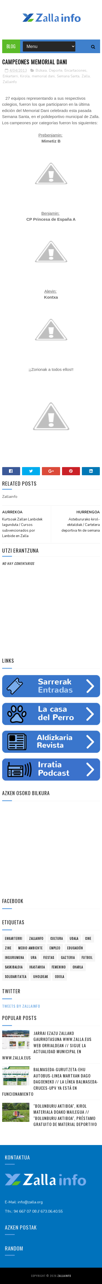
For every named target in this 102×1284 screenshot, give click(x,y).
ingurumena (14, 957)
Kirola (25, 76)
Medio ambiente (30, 948)
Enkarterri (10, 76)
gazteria (68, 957)
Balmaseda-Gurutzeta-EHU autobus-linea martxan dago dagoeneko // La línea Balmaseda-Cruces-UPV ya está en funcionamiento (50, 1081)
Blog (11, 46)
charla (78, 967)
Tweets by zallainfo (21, 1006)
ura (33, 957)
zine (8, 948)
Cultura (56, 938)
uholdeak (40, 976)
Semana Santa (68, 76)
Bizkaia (41, 70)
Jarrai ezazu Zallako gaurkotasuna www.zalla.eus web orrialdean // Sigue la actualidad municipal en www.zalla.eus (47, 1045)
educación (75, 948)
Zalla (86, 76)
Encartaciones (75, 70)
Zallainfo (10, 82)
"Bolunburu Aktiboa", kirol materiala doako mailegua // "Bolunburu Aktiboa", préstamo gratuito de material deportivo (65, 1115)
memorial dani (43, 76)
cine (88, 938)
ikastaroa (37, 967)
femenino (59, 967)
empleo (55, 948)
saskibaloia (14, 967)
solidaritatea (15, 976)
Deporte (55, 70)
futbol (87, 957)
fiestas (48, 957)
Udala (74, 938)
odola (59, 976)
